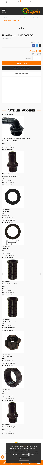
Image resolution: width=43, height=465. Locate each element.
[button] (11, 20)
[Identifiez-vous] (6, 2)
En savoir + (16, 454)
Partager (33, 45)
